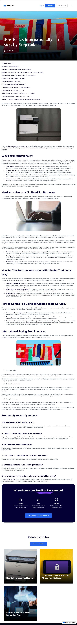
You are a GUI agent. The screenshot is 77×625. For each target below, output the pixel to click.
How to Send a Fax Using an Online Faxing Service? (19, 75)
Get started (50, 5)
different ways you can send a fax (17, 146)
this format (26, 322)
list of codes (54, 257)
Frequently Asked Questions (11, 81)
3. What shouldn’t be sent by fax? (13, 90)
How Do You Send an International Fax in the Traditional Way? (22, 72)
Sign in (42, 6)
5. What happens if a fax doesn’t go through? (17, 96)
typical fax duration (9, 479)
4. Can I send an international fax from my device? (18, 93)
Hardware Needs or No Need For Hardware (16, 69)
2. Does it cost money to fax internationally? (16, 87)
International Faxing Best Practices (13, 78)
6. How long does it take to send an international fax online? (21, 99)
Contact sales (62, 5)
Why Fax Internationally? (10, 66)
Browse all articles (38, 544)
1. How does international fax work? (13, 84)
